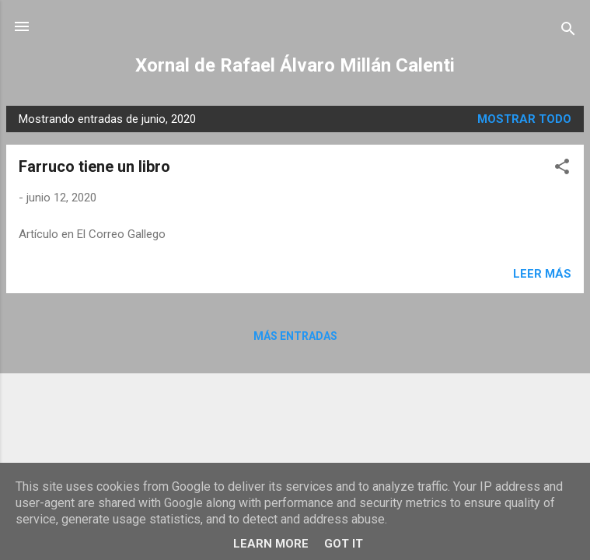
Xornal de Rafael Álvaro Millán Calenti (295, 65)
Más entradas (295, 336)
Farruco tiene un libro (94, 166)
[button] (562, 169)
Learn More (271, 544)
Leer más (542, 274)
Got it (343, 544)
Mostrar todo (524, 119)
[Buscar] (568, 31)
